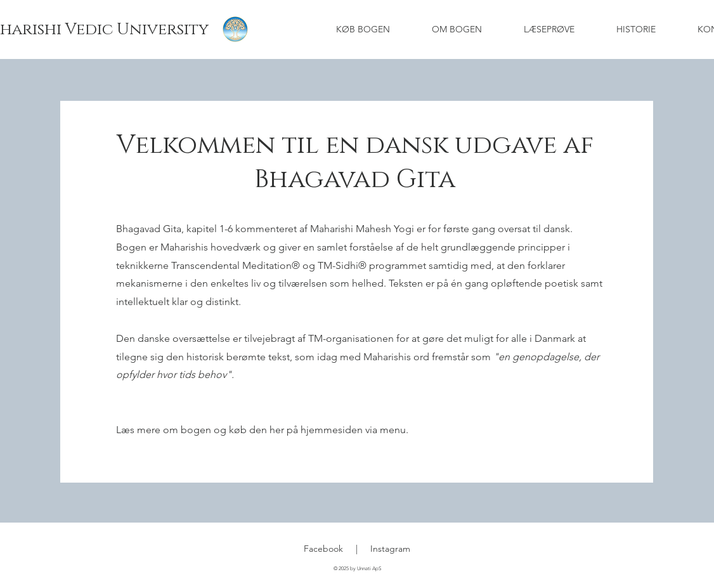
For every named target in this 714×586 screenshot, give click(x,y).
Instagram (390, 548)
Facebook (323, 548)
